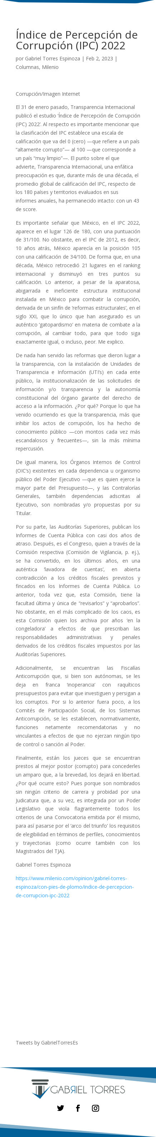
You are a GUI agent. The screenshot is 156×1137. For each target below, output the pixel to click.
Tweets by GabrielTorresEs (47, 1042)
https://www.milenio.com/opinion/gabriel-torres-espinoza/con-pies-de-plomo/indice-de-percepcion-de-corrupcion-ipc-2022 (75, 887)
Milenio (50, 67)
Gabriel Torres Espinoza (52, 58)
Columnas (27, 67)
